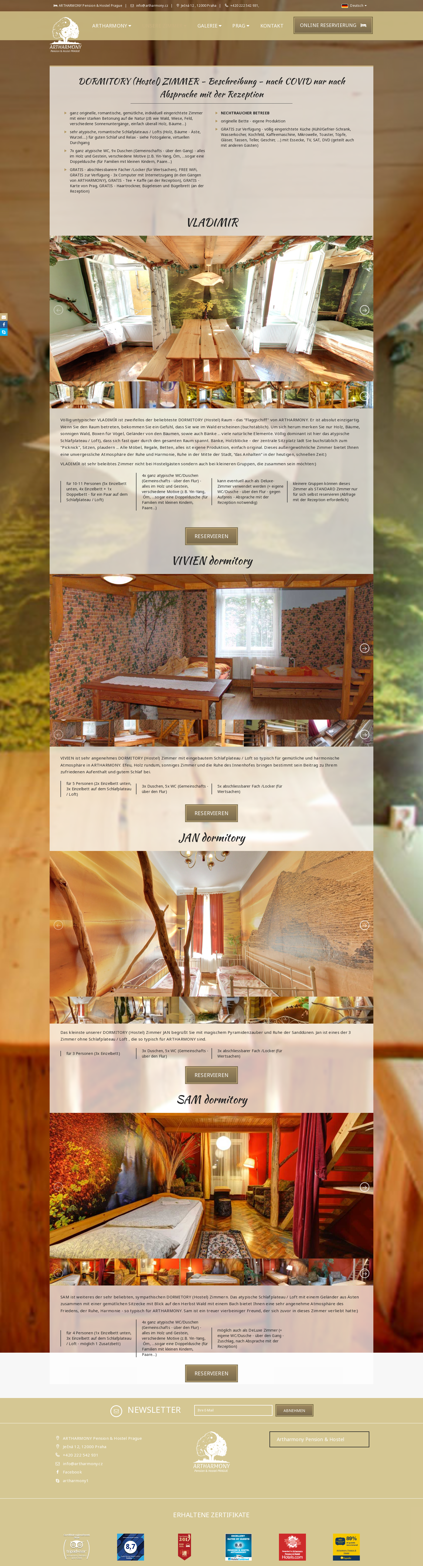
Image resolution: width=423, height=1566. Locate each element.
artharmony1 (76, 1480)
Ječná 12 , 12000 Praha (197, 5)
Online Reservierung (333, 25)
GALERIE (209, 25)
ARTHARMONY (111, 25)
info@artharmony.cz (149, 5)
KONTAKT (272, 25)
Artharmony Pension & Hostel (310, 1439)
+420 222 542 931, (244, 5)
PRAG (240, 25)
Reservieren (211, 536)
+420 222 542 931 (80, 1455)
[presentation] (58, 310)
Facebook (72, 1472)
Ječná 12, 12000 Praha (84, 1446)
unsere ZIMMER (164, 25)
